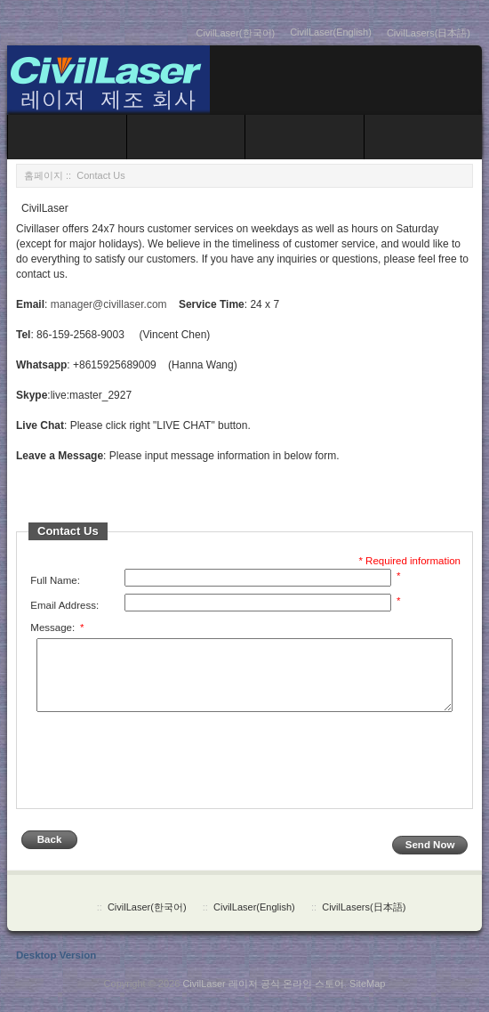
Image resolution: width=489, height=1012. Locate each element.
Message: (57, 627)
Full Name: (55, 580)
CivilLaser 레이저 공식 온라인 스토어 (263, 996)
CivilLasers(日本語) (428, 33)
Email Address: (64, 605)
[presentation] (163, 774)
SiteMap (367, 996)
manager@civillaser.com (109, 304)
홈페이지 (43, 175)
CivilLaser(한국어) (236, 33)
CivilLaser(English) (331, 32)
